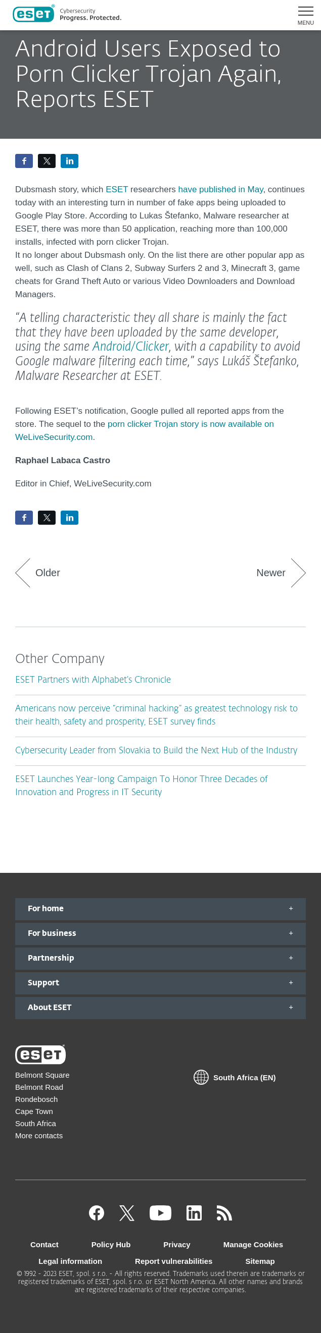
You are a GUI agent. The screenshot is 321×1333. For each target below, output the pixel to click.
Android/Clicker (131, 347)
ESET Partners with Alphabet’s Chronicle (93, 680)
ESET (118, 189)
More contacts (39, 1135)
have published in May (220, 189)
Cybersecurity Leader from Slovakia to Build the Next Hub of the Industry (156, 751)
